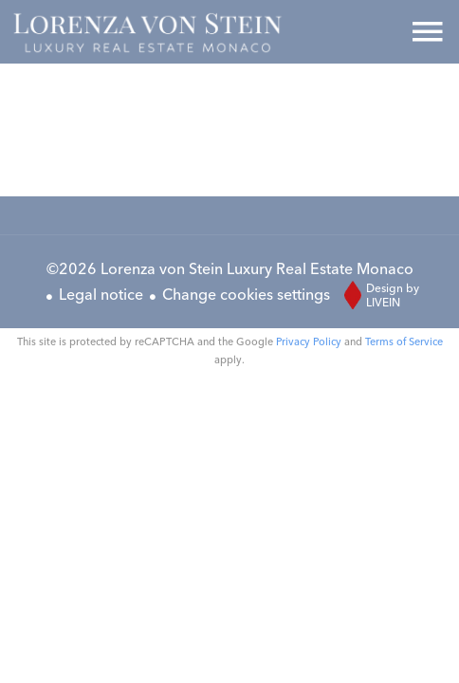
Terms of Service (404, 341)
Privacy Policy (308, 341)
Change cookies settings (246, 294)
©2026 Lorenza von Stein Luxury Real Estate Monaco (229, 268)
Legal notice (101, 294)
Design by (377, 295)
